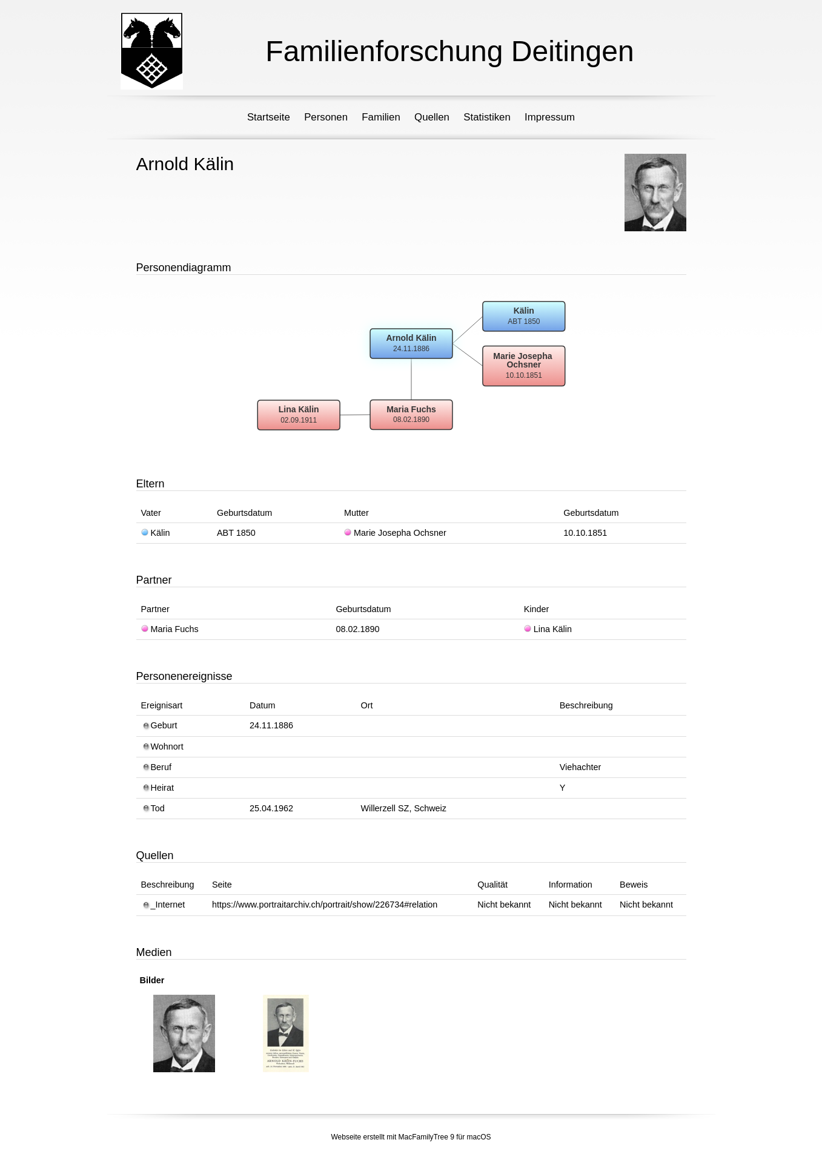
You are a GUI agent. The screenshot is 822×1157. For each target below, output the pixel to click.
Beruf (156, 767)
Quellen (431, 117)
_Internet (163, 904)
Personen (326, 117)
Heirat (157, 788)
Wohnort (162, 746)
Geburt (159, 725)
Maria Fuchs (170, 629)
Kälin (155, 533)
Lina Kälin (548, 629)
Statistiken (486, 117)
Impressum (550, 117)
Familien (381, 117)
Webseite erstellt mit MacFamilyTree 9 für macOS (411, 1137)
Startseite (268, 117)
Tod (153, 808)
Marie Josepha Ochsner (395, 533)
